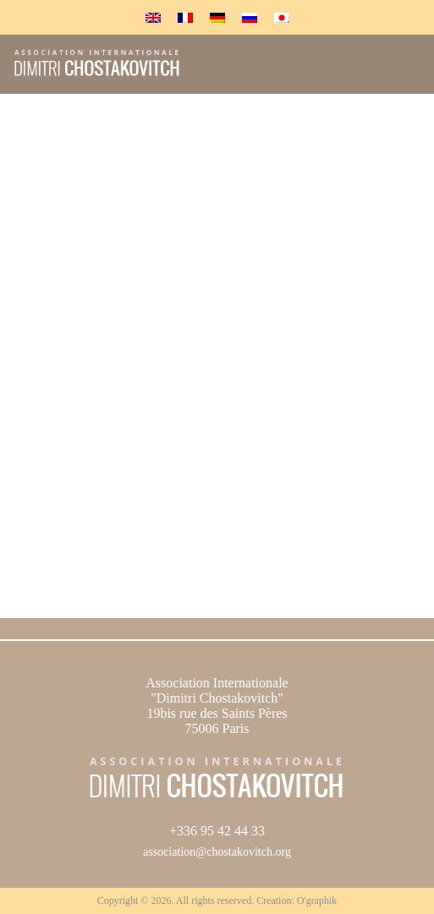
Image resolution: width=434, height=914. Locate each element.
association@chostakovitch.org (217, 852)
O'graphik (317, 900)
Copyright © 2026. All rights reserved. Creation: (197, 900)
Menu (402, 71)
